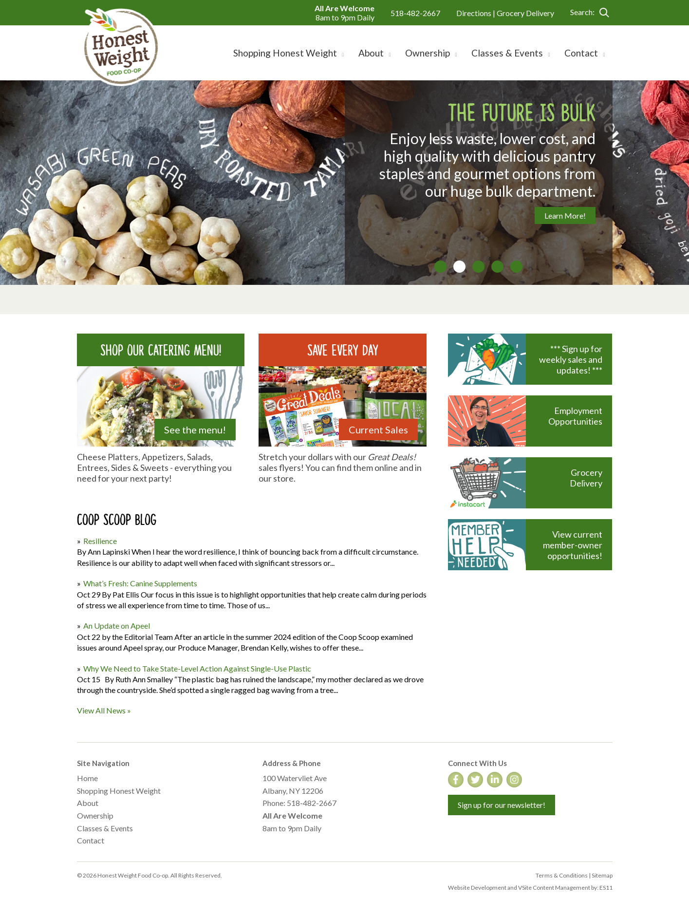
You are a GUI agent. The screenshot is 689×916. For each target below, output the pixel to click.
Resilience (100, 540)
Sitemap (602, 875)
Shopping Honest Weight (119, 790)
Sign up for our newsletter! (501, 804)
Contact (90, 840)
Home (87, 778)
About (87, 802)
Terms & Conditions (562, 875)
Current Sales (378, 429)
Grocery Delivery (525, 13)
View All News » (104, 710)
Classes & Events (105, 828)
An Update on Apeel (116, 625)
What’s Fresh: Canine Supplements (140, 583)
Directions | (476, 13)
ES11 (606, 887)
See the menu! (195, 429)
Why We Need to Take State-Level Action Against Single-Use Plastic (197, 668)
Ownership (95, 815)
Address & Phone (291, 763)
